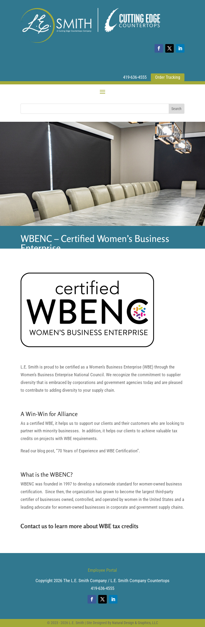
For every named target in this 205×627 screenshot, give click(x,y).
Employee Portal (102, 570)
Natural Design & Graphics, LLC (135, 623)
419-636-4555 (135, 77)
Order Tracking (167, 77)
